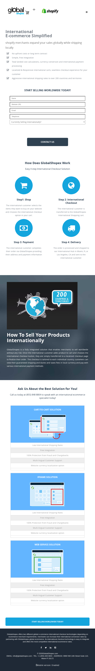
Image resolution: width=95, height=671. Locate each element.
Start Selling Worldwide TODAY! (47, 621)
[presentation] (47, 131)
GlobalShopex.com (50, 653)
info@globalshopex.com (22, 656)
